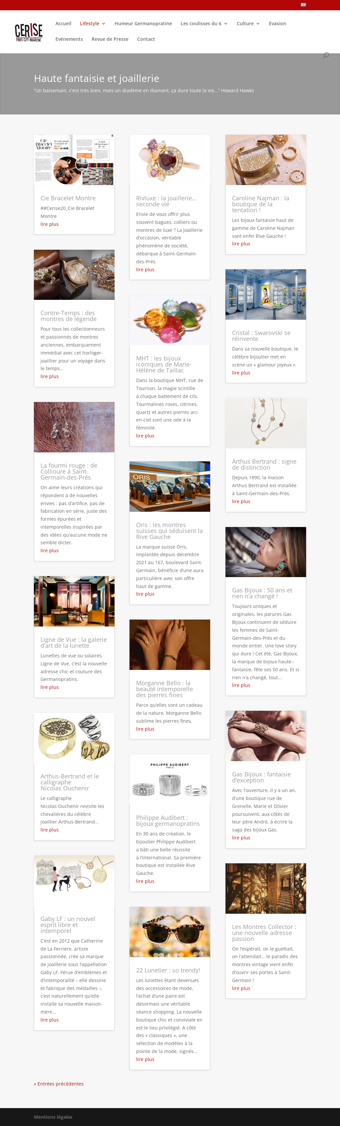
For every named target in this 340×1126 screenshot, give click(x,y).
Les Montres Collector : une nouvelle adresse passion (264, 933)
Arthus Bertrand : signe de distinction (264, 464)
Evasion (277, 24)
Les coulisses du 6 (201, 24)
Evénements (69, 39)
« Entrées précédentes (59, 1084)
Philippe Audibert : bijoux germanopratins (168, 821)
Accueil (63, 24)
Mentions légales (53, 1117)
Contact (146, 39)
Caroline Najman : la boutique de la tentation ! (260, 204)
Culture (245, 24)
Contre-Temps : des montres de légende (69, 316)
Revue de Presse (110, 39)
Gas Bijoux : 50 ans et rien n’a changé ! (262, 593)
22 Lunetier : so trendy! (168, 970)
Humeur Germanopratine (143, 24)
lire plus (50, 224)
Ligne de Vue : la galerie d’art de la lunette (74, 642)
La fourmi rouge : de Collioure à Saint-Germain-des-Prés (69, 471)
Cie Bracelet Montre (68, 198)
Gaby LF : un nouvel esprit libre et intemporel (68, 925)
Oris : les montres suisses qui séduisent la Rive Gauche (169, 531)
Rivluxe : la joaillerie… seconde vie (166, 201)
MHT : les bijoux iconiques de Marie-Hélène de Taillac (164, 364)
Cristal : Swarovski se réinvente (261, 336)
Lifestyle (89, 24)
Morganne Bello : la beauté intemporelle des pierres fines (164, 689)
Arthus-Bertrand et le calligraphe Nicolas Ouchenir (70, 782)
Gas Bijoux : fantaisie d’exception (261, 777)
